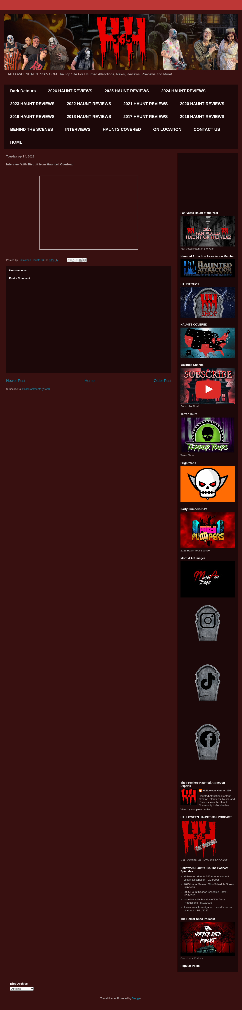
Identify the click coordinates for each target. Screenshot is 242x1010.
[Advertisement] (207, 181)
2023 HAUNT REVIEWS (32, 103)
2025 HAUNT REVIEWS (126, 91)
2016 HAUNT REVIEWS (202, 116)
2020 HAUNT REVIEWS (202, 103)
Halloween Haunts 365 (217, 790)
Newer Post (15, 381)
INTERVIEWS (77, 129)
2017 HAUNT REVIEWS (145, 116)
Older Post (162, 381)
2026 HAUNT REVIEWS (70, 91)
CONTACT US (207, 129)
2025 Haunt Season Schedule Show (205, 891)
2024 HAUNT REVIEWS (183, 91)
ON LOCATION (167, 129)
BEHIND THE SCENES (31, 129)
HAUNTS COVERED (122, 129)
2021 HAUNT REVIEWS (145, 103)
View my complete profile (195, 809)
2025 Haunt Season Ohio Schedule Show (208, 884)
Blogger (136, 998)
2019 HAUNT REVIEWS (32, 116)
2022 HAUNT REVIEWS (89, 103)
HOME (16, 142)
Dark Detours (23, 91)
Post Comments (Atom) (36, 389)
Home (90, 381)
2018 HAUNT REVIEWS (89, 116)
